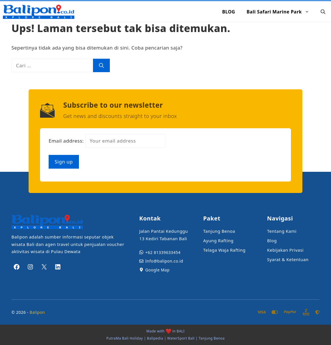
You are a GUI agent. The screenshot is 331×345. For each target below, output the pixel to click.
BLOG (228, 12)
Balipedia (155, 338)
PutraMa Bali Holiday (124, 338)
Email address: (107, 140)
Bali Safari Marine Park (281, 12)
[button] (323, 12)
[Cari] (101, 65)
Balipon (37, 312)
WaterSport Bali (181, 338)
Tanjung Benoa (212, 338)
